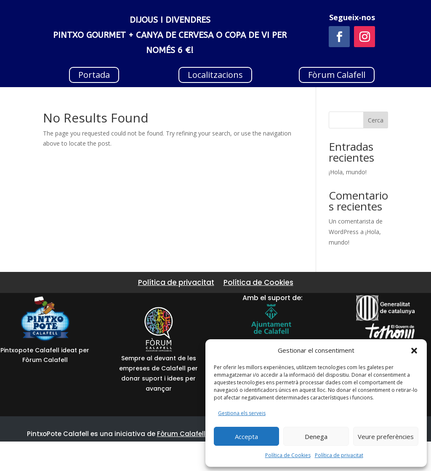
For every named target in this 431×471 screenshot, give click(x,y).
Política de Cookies (288, 455)
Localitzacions (215, 74)
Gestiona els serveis (242, 413)
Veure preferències (386, 436)
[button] (414, 350)
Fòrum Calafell (336, 74)
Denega (316, 436)
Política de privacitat (339, 455)
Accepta (246, 436)
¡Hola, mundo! (348, 172)
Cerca (375, 120)
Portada (94, 74)
